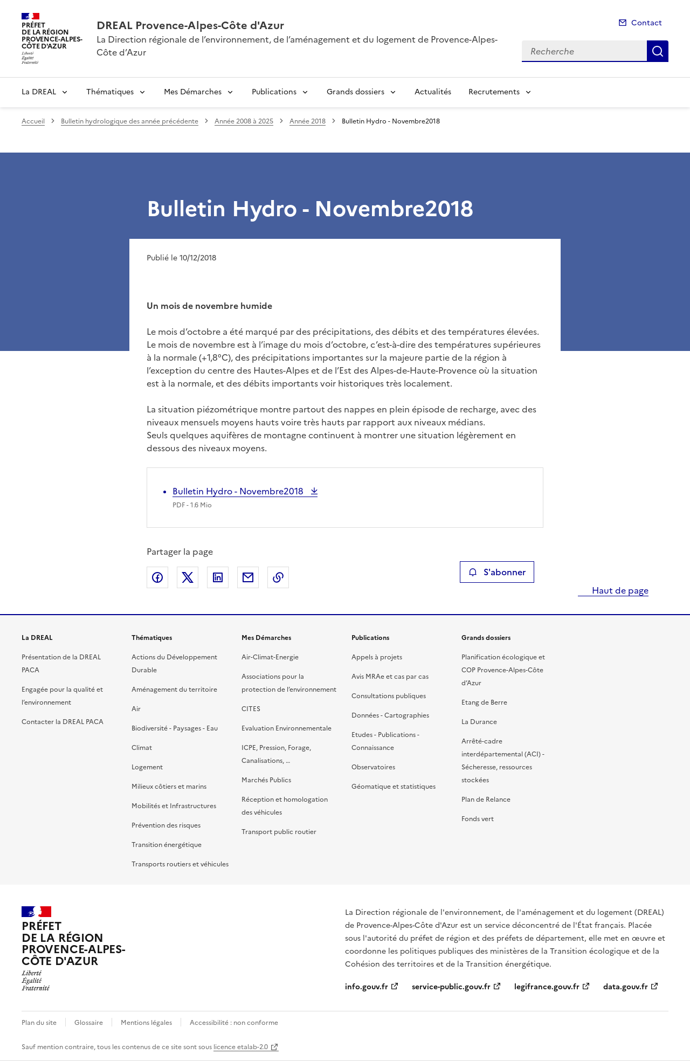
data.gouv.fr (625, 987)
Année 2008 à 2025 (244, 121)
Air (136, 709)
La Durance (479, 722)
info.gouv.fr (366, 987)
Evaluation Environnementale (287, 728)
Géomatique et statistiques (393, 786)
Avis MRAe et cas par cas (390, 676)
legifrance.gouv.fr (546, 987)
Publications (274, 92)
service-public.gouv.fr (451, 987)
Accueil (33, 121)
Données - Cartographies (390, 715)
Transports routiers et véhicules (180, 864)
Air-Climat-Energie (270, 657)
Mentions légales (146, 1023)
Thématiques (110, 92)
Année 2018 (307, 121)
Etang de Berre (484, 702)
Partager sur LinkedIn (218, 577)
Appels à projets (376, 657)
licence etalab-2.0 (240, 1047)
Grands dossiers (355, 92)
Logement (147, 767)
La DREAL (39, 92)
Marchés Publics (266, 780)
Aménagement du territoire (174, 689)
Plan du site (39, 1023)
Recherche (657, 51)
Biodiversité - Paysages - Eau (175, 728)
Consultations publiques (388, 696)
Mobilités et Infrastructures (174, 806)
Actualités (433, 92)
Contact (646, 23)
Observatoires (373, 767)
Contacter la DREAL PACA (63, 722)
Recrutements (494, 92)
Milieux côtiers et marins (169, 786)
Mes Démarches (193, 92)
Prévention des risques (166, 825)
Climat (142, 748)
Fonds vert (477, 819)
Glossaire (88, 1023)
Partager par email (248, 577)
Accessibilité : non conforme (234, 1023)
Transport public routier (279, 832)
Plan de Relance (485, 799)
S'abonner (496, 572)
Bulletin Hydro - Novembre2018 (239, 491)
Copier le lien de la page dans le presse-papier (278, 577)
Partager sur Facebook (157, 577)
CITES (251, 709)
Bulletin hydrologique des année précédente (129, 121)
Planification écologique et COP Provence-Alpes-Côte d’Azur (503, 670)
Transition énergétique (167, 845)
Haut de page (619, 590)
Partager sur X (187, 577)
